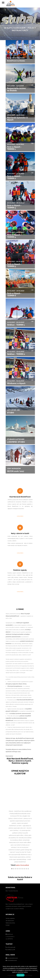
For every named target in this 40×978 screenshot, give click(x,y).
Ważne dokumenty (10, 923)
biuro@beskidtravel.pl (12, 958)
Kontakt (7, 925)
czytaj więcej (20, 516)
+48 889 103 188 (11, 949)
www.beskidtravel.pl (12, 960)
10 (28, 868)
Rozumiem (20, 975)
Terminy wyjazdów (10, 918)
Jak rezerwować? (10, 920)
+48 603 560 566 (11, 947)
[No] (38, 971)
